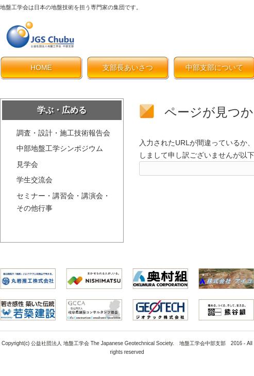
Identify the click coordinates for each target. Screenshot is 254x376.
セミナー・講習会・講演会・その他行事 (63, 202)
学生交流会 (34, 180)
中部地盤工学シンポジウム (59, 148)
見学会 (27, 164)
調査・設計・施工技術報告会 (63, 133)
